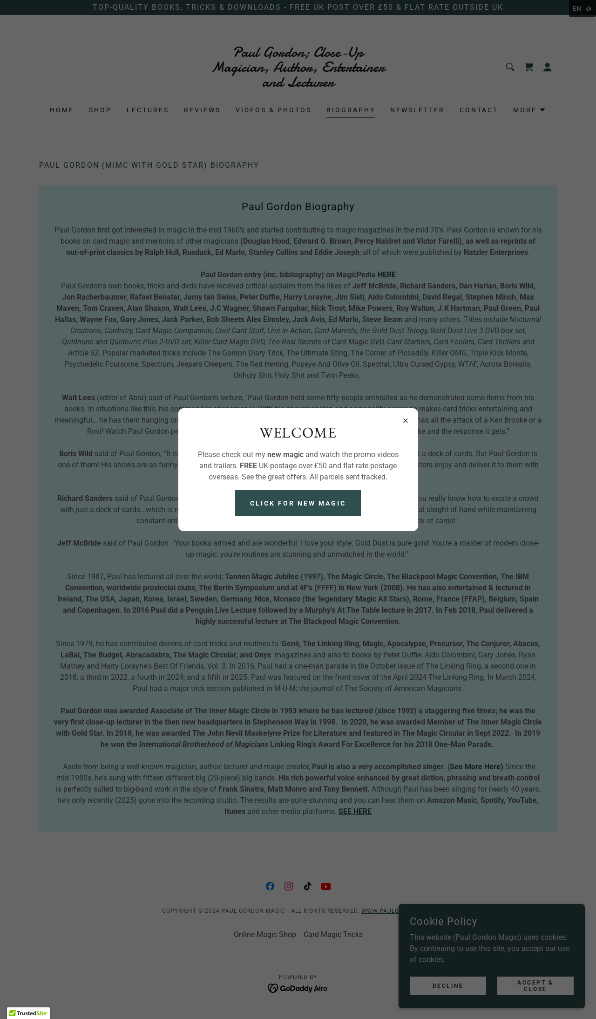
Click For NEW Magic (298, 503)
